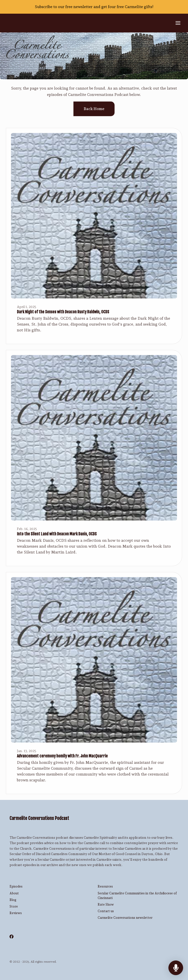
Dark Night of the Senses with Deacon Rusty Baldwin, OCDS (63, 311)
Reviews (16, 913)
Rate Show (106, 904)
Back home (94, 108)
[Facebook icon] (11, 937)
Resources (105, 886)
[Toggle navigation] (178, 23)
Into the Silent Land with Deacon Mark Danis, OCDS (57, 533)
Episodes (16, 886)
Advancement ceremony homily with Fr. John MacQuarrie (62, 756)
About (14, 893)
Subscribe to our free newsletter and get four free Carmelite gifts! (94, 6)
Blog (13, 900)
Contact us (106, 911)
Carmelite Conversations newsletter (125, 917)
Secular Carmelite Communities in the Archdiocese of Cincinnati (137, 895)
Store (14, 906)
